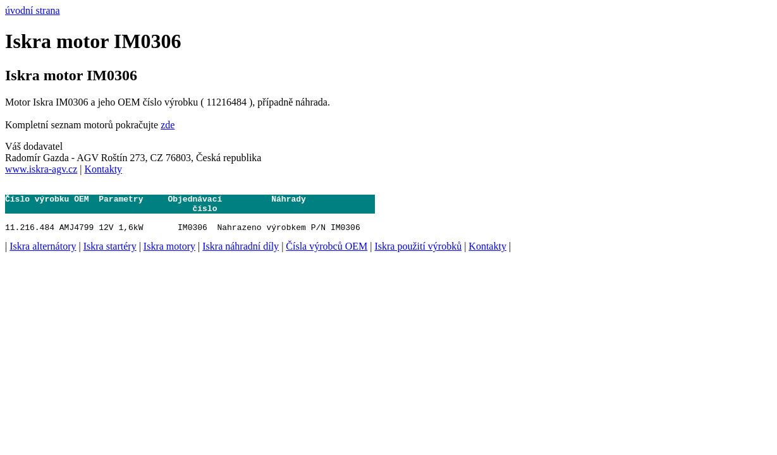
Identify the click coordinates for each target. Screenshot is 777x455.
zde (167, 124)
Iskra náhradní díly (240, 255)
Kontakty (104, 169)
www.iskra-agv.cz (41, 169)
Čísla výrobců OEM (326, 255)
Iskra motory (169, 255)
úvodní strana (32, 10)
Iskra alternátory (42, 255)
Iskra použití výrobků (418, 255)
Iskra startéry (110, 255)
